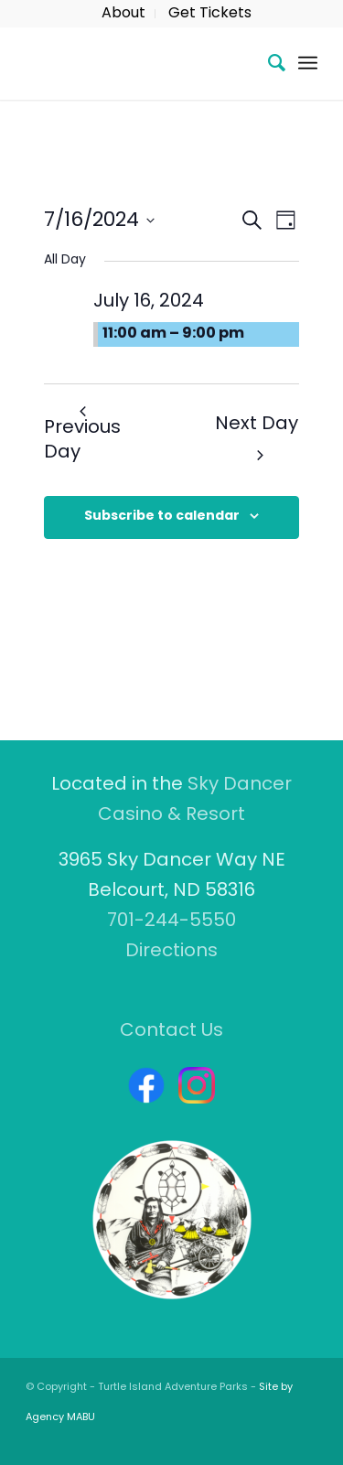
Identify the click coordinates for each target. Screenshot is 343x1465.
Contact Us (171, 1031)
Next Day (256, 438)
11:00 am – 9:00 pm (173, 334)
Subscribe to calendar (162, 516)
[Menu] (307, 63)
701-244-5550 (171, 921)
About (123, 13)
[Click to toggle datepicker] (99, 220)
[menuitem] (123, 13)
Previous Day (82, 434)
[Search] (267, 63)
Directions (171, 952)
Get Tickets (210, 13)
